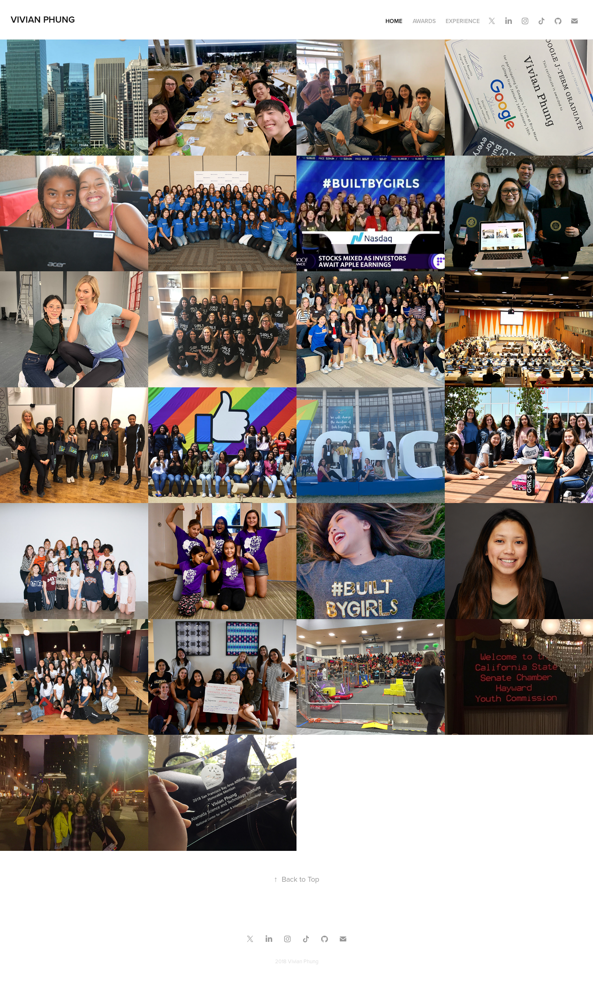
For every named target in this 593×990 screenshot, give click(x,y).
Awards (424, 21)
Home (393, 21)
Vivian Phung (43, 19)
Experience (463, 21)
